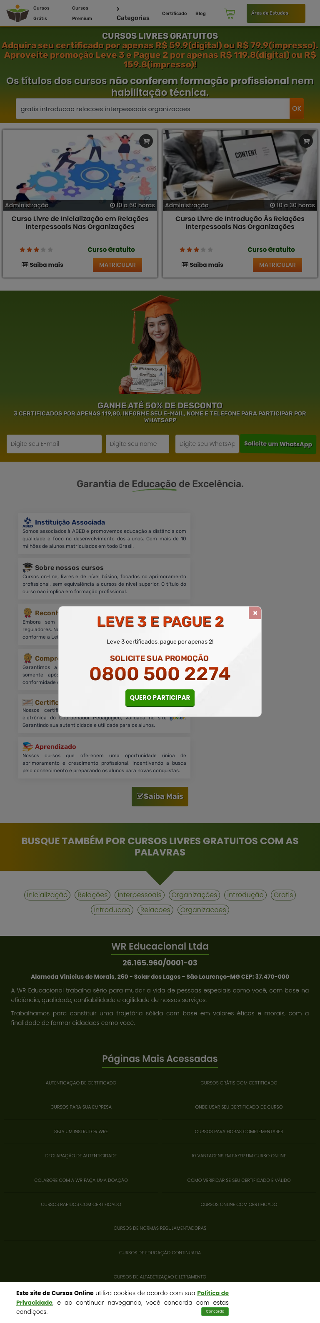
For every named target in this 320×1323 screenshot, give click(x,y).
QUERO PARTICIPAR (160, 697)
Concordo (215, 1311)
